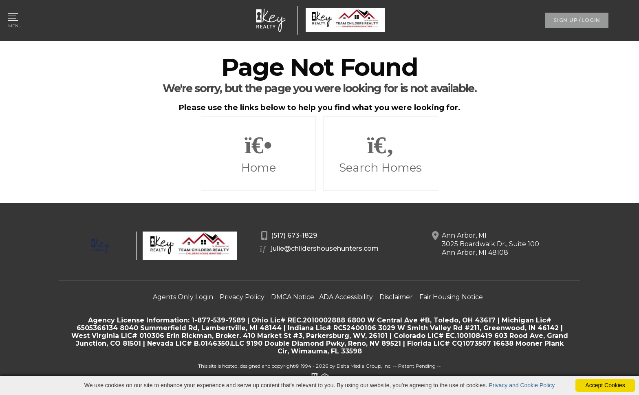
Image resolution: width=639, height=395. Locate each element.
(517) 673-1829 (288, 236)
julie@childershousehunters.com (319, 249)
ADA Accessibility (346, 297)
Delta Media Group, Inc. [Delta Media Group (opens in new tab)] (364, 366)
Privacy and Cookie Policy (522, 385)
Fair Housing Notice (451, 297)
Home (258, 153)
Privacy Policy (242, 297)
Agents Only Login (183, 297)
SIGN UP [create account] (565, 20)
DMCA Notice (292, 297)
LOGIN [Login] (591, 20)
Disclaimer (396, 297)
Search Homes (381, 153)
